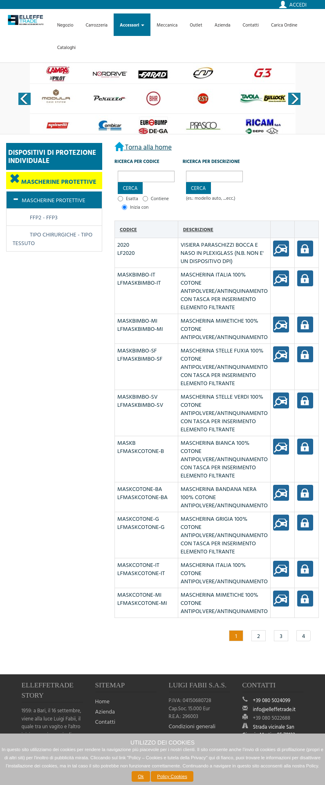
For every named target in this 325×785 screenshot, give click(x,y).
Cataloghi (66, 47)
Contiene (160, 198)
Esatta (132, 198)
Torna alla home (147, 147)
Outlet (196, 24)
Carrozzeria (96, 24)
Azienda (223, 24)
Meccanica (167, 24)
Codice (128, 229)
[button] (130, 188)
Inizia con (139, 206)
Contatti (250, 24)
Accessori (132, 24)
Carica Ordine (284, 24)
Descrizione (198, 229)
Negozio (65, 24)
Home (102, 701)
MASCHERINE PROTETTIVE (58, 181)
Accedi (298, 4)
